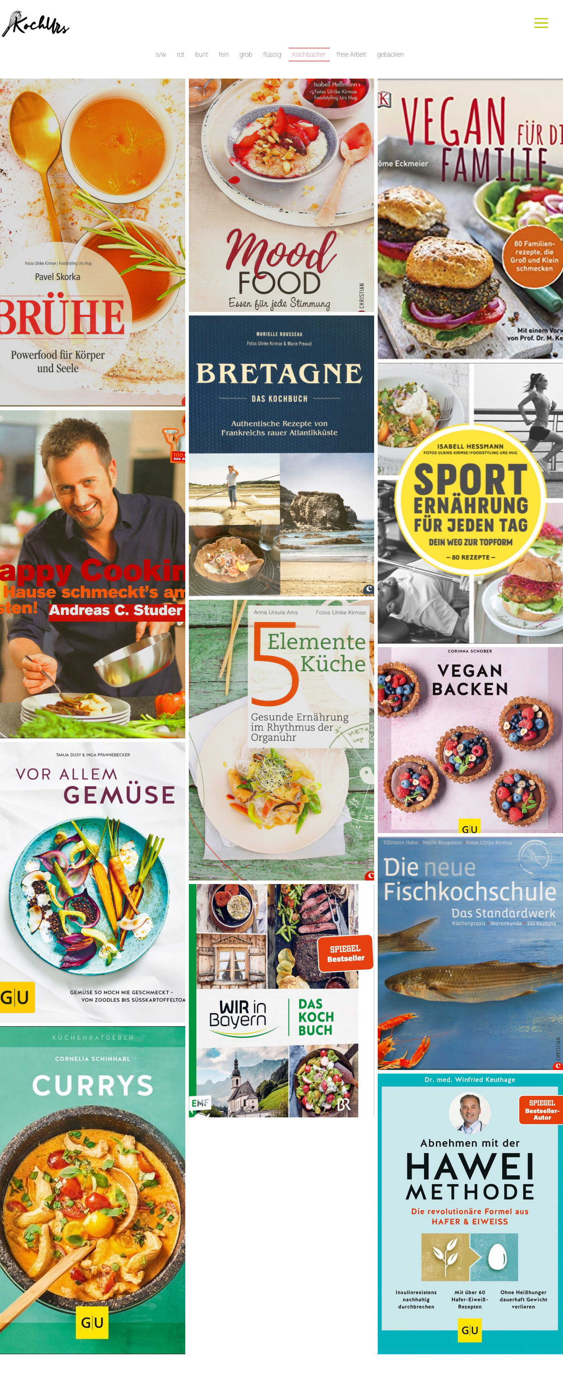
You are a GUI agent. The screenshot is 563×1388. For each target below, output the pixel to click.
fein (224, 54)
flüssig (272, 54)
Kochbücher (309, 54)
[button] (92, 243)
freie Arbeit (351, 54)
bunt (201, 54)
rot (181, 54)
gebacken (390, 54)
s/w (160, 54)
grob (245, 54)
